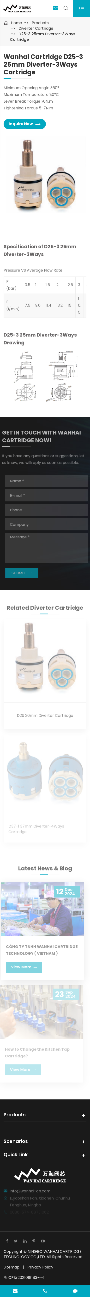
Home (16, 23)
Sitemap (11, 1267)
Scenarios (16, 1141)
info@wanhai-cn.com (30, 1189)
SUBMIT (24, 573)
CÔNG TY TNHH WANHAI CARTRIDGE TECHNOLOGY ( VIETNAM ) (40, 950)
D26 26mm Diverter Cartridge (45, 713)
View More (22, 967)
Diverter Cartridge (35, 28)
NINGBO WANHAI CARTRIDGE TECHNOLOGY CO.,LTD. (43, 1254)
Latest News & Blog (45, 870)
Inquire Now (24, 124)
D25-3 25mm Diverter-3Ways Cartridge (42, 36)
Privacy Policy (40, 1267)
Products (40, 23)
